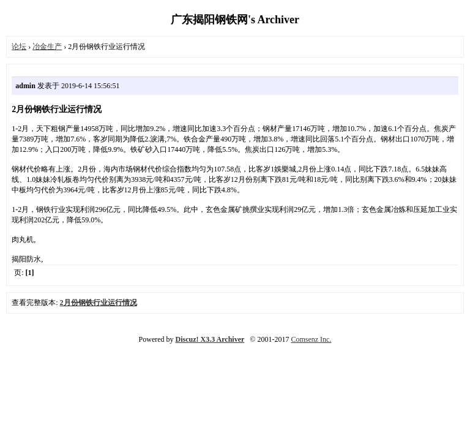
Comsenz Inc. (311, 339)
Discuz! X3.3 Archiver (210, 339)
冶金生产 (47, 46)
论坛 (19, 46)
